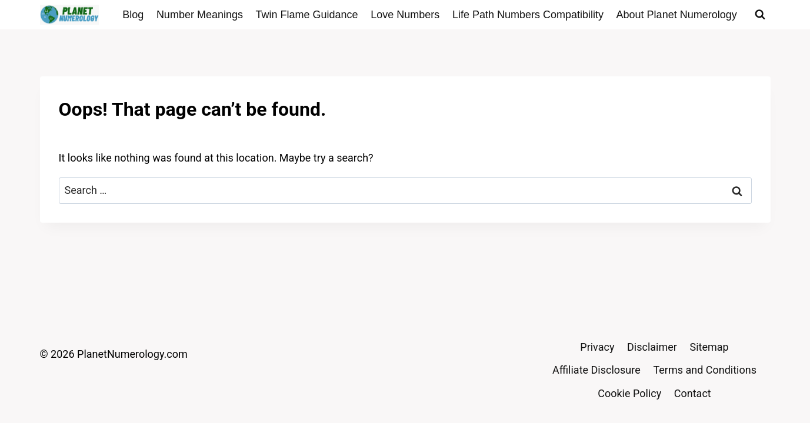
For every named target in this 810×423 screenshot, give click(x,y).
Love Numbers (405, 15)
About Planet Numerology (676, 15)
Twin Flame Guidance (307, 15)
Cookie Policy (629, 393)
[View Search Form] (760, 14)
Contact (692, 393)
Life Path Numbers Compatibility (528, 15)
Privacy (597, 347)
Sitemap (709, 347)
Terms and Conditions (704, 370)
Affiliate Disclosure (596, 370)
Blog (133, 15)
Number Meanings (199, 15)
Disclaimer (652, 347)
